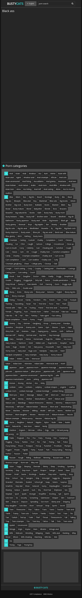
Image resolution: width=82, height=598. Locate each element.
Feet (59, 300)
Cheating (9, 244)
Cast (38, 248)
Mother (29, 399)
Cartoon (39, 244)
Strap (47, 505)
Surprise (63, 482)
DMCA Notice (47, 594)
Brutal (8, 209)
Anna (19, 189)
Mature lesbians (58, 414)
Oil (17, 434)
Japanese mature (21, 371)
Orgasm (22, 430)
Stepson (24, 502)
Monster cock (43, 414)
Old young (10, 434)
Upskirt (12, 525)
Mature (40, 395)
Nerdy (44, 426)
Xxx (10, 541)
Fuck (26, 311)
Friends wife (10, 308)
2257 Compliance (36, 594)
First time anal (51, 308)
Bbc (63, 197)
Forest (73, 311)
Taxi (7, 517)
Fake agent (44, 315)
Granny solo (30, 327)
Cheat (26, 263)
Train (65, 513)
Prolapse (29, 446)
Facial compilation (13, 319)
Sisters (55, 482)
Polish (25, 454)
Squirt (35, 470)
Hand (62, 351)
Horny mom (10, 351)
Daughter (26, 276)
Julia (57, 375)
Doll (41, 284)
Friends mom (35, 311)
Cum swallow (33, 260)
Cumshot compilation (61, 252)
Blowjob (17, 201)
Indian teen (17, 363)
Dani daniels (32, 284)
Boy (35, 201)
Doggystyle (27, 280)
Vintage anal (54, 529)
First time (42, 304)
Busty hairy (48, 212)
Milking (35, 410)
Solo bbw (23, 505)
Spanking (70, 466)
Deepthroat (68, 276)
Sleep (53, 466)
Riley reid (34, 462)
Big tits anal (22, 228)
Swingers (29, 478)
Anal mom (42, 185)
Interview (28, 363)
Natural (30, 422)
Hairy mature (11, 343)
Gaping (21, 335)
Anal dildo (53, 185)
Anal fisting (26, 181)
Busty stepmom (12, 232)
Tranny (15, 513)
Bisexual (22, 224)
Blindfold (62, 216)
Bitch (20, 236)
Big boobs (64, 201)
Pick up (38, 446)
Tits (71, 513)
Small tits (9, 486)
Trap (7, 521)
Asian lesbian (11, 185)
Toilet (31, 517)
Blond (28, 209)
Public (11, 438)
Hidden (58, 339)
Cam (22, 252)
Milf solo (51, 410)
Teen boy (36, 521)
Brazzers (63, 209)
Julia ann (9, 371)
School (15, 478)
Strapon (43, 470)
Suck (33, 490)
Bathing (27, 236)
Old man (31, 430)
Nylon (46, 422)
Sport (17, 494)
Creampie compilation (31, 256)
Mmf (50, 399)
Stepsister (67, 478)
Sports (54, 505)
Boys (30, 224)
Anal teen (72, 181)
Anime (52, 173)
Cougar (34, 252)
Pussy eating (57, 450)
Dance (47, 280)
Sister (11, 466)
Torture (35, 513)
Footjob (73, 300)
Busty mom (60, 212)
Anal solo (63, 177)
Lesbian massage (26, 391)
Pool (32, 442)
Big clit (71, 216)
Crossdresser (59, 244)
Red (67, 457)
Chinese (69, 240)
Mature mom (70, 403)
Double (8, 280)
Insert (63, 363)
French (52, 300)
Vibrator (43, 529)
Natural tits (16, 426)
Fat (25, 308)
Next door (28, 426)
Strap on (15, 502)
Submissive (45, 498)
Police (65, 442)
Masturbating (66, 406)
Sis (17, 498)
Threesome (20, 509)
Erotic (19, 292)
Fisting (12, 300)
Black (70, 197)
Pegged (9, 450)
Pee (38, 442)
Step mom (26, 470)
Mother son (70, 410)
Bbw (11, 197)
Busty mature (18, 209)
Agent (18, 177)
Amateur (32, 173)
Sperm (66, 494)
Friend (40, 308)
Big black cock (70, 228)
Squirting (62, 474)
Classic (14, 252)
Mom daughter (21, 414)
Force (51, 304)
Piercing (68, 450)
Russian (12, 457)
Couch (32, 272)
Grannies (25, 331)
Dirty (7, 288)
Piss (28, 438)
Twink (8, 513)
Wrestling (29, 533)
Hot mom (67, 339)
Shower (9, 474)
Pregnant (20, 438)
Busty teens (38, 236)
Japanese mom (32, 367)
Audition (9, 193)
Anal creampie (42, 177)
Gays (33, 331)
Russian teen (58, 457)
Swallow (42, 474)
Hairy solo (54, 351)
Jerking (36, 379)
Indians (20, 358)
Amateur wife (65, 185)
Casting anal (48, 268)
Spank (24, 494)
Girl (17, 331)
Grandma (9, 327)
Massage (30, 395)
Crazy (30, 268)
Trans (44, 509)
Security (24, 498)
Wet (55, 537)
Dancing (48, 284)
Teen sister (67, 521)
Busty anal (35, 220)
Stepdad (9, 494)
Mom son (55, 395)
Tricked (51, 513)
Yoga (19, 545)
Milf (46, 395)
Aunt (46, 173)
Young (11, 545)
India (27, 358)
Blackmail (43, 201)
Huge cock (32, 351)
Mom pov (13, 395)
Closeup (48, 263)
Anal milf (37, 189)
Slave (68, 470)
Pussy (17, 442)
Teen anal (70, 509)
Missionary (10, 406)
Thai (30, 509)
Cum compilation (12, 260)
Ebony (11, 292)
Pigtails (25, 450)
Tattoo (45, 521)
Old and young (62, 430)
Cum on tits (59, 256)
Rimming (46, 457)
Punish (40, 450)
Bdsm (18, 197)
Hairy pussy (38, 347)
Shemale (36, 466)
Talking (73, 517)
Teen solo (25, 513)
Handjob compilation (14, 355)
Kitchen (29, 383)
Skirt (7, 502)
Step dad (18, 486)
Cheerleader (61, 268)
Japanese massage (48, 367)
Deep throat (10, 284)
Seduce (17, 490)
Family (28, 300)
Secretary (9, 470)
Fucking (33, 308)
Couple (68, 248)
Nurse (11, 422)
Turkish (14, 517)
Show (27, 486)
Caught (30, 244)
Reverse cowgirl (12, 462)
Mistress (49, 403)
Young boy (28, 545)
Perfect (8, 454)
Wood (8, 537)
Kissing (20, 383)
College (48, 244)
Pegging (9, 442)
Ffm (44, 300)
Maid (7, 399)
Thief (38, 517)
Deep (73, 280)
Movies (33, 414)
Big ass (8, 201)
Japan (21, 367)
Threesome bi (56, 517)
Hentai (28, 339)
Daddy (50, 276)
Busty (15, 4)
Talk (52, 521)
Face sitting (56, 315)
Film (26, 315)
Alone (58, 189)
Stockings (32, 474)
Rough (20, 457)
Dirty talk (38, 280)
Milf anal (20, 406)
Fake (20, 308)
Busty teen (28, 205)
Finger (40, 319)
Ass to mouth (68, 189)
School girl (39, 482)
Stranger (32, 494)
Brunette (44, 228)
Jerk (58, 371)
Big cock (17, 205)
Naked (37, 426)
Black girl (64, 220)
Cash (24, 260)
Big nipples (39, 224)
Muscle (70, 414)
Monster (26, 410)
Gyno (63, 327)
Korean (12, 383)
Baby (22, 216)
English (59, 292)
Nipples (38, 422)
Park (48, 450)
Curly (56, 260)
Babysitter (38, 209)
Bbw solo (53, 201)
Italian (8, 363)
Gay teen (42, 335)
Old (52, 430)
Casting (23, 240)
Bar (47, 224)
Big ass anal (47, 232)
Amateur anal (29, 177)
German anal (31, 335)
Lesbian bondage (42, 391)
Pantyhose (63, 438)
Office (39, 430)
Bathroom (10, 220)
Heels (8, 347)
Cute (7, 252)
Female (8, 311)
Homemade (38, 339)
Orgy (47, 430)
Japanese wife (49, 371)
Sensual (39, 505)
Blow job (36, 232)
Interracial (36, 358)
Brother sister (42, 216)
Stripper (55, 498)
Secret (62, 505)
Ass (39, 173)
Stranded (9, 482)
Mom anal (54, 406)
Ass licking (27, 189)
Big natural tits (21, 212)
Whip (74, 533)
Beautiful (9, 212)
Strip (37, 478)
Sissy (71, 474)
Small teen (67, 486)
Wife (11, 533)
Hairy (11, 339)
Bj (52, 228)
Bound (53, 216)
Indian (11, 358)
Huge (15, 347)
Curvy (21, 248)
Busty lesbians (11, 216)
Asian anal (10, 177)
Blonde (47, 209)
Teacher (60, 509)
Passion (17, 454)
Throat (45, 517)
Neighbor (20, 422)
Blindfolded (34, 228)
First (58, 304)
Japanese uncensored (28, 375)
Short (31, 505)
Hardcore (22, 343)
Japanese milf (47, 379)
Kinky (43, 383)
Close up (70, 244)
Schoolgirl (46, 478)
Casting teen (10, 272)
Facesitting (19, 304)
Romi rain (24, 462)
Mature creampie (12, 418)
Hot (29, 347)
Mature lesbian (32, 406)
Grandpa (66, 323)
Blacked (55, 205)
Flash (64, 304)
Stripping (66, 502)
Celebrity (30, 248)
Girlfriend (69, 331)
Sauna (23, 474)
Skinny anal (55, 502)
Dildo (43, 276)
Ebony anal (40, 292)
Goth (61, 331)
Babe (73, 220)
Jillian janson (36, 371)
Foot (65, 300)
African (54, 177)
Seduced (35, 486)
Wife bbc (47, 537)
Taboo (36, 509)
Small (16, 474)
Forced (20, 300)
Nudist (67, 422)
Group (45, 323)
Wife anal (56, 533)
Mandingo (22, 403)
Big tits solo (10, 228)
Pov (34, 438)
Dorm (57, 284)
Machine (16, 410)
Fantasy (34, 315)
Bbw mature (71, 232)
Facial (28, 304)
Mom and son (66, 395)
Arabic (33, 185)
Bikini (63, 205)
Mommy (59, 403)
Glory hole (10, 331)
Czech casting (19, 268)
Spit (59, 494)
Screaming (34, 498)
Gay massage (54, 335)
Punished (47, 446)
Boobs (32, 212)
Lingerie (63, 387)
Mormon (9, 414)
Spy (21, 478)
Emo (7, 296)
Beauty (54, 224)
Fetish (25, 319)
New (60, 422)
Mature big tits (50, 418)
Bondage (48, 197)
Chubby (40, 240)
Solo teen (9, 498)
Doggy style (66, 284)
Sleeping (27, 466)
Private (17, 450)
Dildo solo (16, 288)
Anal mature (23, 185)
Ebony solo (28, 292)
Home (71, 343)
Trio (28, 521)
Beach (39, 197)
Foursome (64, 308)
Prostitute (58, 446)
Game (40, 327)
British (73, 201)
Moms (60, 410)
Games (54, 331)
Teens (51, 509)
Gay (19, 323)
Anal (11, 173)
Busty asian (25, 232)
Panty (33, 450)
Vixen (35, 529)
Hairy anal (22, 351)
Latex (20, 387)
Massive (38, 418)
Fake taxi (65, 311)
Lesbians (28, 387)
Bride (44, 220)
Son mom (45, 502)
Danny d (21, 284)
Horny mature (56, 355)
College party (37, 263)
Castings (71, 268)
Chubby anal (47, 256)
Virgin (20, 529)
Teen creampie (18, 521)
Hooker (22, 347)
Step (17, 470)
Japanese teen (68, 371)
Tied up (23, 517)
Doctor (36, 276)
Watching (38, 537)
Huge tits (49, 339)
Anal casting (48, 189)
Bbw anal (27, 201)
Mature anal (59, 399)
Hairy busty (43, 355)
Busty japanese (22, 220)
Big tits (31, 197)
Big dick (58, 228)
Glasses (55, 327)
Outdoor (12, 430)
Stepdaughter (54, 486)
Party (40, 438)
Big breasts (53, 220)
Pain (44, 442)
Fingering (17, 311)
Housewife (49, 347)
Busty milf (30, 216)
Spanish (26, 490)
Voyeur (28, 529)
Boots (46, 205)
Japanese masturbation (15, 379)
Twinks (43, 513)
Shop (8, 478)
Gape (70, 327)
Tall (65, 517)
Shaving (9, 490)
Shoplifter (42, 494)
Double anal (27, 288)
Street (60, 470)
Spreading (34, 502)
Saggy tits (56, 478)
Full (21, 315)
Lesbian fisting (57, 391)
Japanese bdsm (12, 375)
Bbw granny (10, 236)
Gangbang (37, 323)
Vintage (12, 529)
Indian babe (39, 363)
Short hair (47, 490)
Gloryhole (19, 327)
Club (55, 263)
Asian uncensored (13, 181)
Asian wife (62, 173)
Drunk (11, 276)
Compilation (50, 240)
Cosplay (38, 268)
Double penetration (60, 280)
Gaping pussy (43, 331)
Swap (47, 482)
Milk (13, 399)
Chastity (16, 256)
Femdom (37, 300)
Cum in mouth (11, 248)
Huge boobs (52, 343)
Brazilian (63, 224)
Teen (11, 509)
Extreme (50, 292)
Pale (58, 442)
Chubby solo (46, 260)
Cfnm (23, 244)
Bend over (59, 232)
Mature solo (10, 403)
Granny (12, 323)
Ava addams (39, 181)
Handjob (19, 339)
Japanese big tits (46, 375)
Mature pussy (27, 418)
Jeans (29, 379)
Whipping (39, 533)
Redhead (37, 457)
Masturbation (40, 399)
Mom (22, 395)
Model (42, 410)
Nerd (7, 426)
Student (29, 482)
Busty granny (11, 224)
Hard (58, 347)
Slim (62, 498)
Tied (59, 513)
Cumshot (59, 248)
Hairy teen (67, 347)
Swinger (52, 470)
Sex (66, 490)
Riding (28, 457)
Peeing (51, 442)
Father (46, 311)
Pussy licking (10, 446)
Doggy (58, 276)
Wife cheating (26, 537)
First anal (55, 311)
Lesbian (12, 387)
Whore (15, 537)
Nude (53, 422)
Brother (9, 205)
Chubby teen (45, 252)
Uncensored (22, 525)
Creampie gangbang (13, 263)
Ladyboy (38, 387)
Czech (60, 240)
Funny (32, 319)
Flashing (9, 304)
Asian (18, 173)
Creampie (13, 240)
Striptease (58, 490)
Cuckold (31, 240)
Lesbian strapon (50, 387)
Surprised (70, 498)
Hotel (31, 343)
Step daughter (11, 505)
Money (21, 399)
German (27, 323)
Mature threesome (36, 403)
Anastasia (62, 181)
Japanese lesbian (65, 367)
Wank (47, 533)
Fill (16, 315)
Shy (39, 490)
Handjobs (43, 351)
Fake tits (9, 315)
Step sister (52, 474)
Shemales (19, 482)
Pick (55, 438)
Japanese (13, 367)
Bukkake (38, 205)
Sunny (44, 486)
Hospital (63, 343)
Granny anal (55, 323)
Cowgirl (8, 268)
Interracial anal (52, 363)
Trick (59, 521)
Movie (8, 410)
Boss (55, 209)
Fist (34, 304)
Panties (25, 442)
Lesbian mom (11, 391)
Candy (8, 256)
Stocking (52, 494)
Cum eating (22, 272)
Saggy (19, 466)
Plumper (67, 446)
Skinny (45, 466)
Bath (39, 212)
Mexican (44, 406)
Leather (72, 387)
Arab (24, 173)
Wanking (66, 533)
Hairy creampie (31, 355)
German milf (10, 335)
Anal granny (51, 181)
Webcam (19, 533)
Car (16, 244)
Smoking (61, 466)
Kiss (36, 383)
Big (69, 205)
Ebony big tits (70, 292)
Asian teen (10, 189)
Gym (47, 327)
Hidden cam (40, 343)
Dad (18, 276)
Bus (24, 197)
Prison (20, 446)
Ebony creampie (18, 296)
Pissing (48, 438)
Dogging (17, 280)
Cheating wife (47, 248)
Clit (27, 252)
